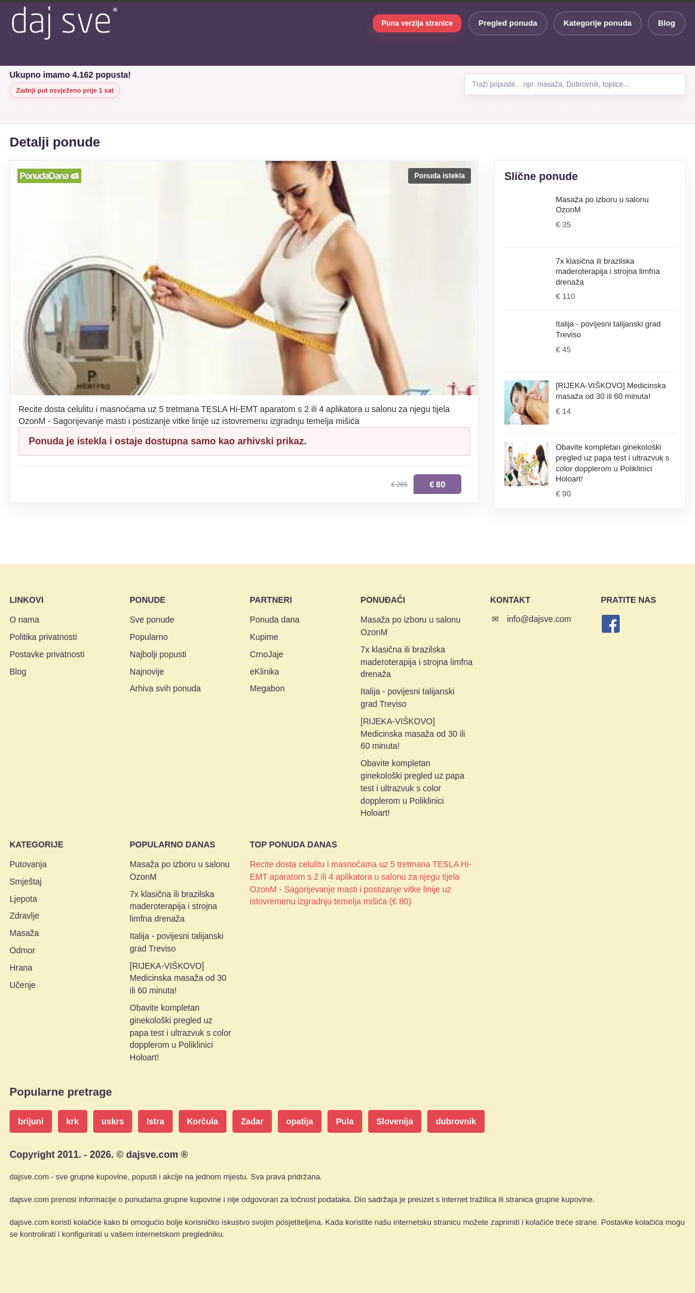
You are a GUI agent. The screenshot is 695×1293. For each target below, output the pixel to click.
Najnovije (147, 671)
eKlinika (264, 671)
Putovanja (28, 864)
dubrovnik (456, 1121)
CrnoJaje (266, 654)
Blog (666, 23)
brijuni (31, 1121)
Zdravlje (24, 915)
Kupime (264, 637)
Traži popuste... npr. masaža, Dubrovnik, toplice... (550, 84)
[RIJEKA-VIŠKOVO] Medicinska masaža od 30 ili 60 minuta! (412, 733)
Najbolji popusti (158, 654)
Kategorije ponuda (598, 23)
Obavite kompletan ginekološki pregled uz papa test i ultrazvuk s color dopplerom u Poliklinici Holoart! (412, 788)
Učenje (23, 985)
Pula (345, 1121)
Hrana (21, 967)
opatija (299, 1121)
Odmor (22, 950)
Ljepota (23, 899)
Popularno (149, 637)
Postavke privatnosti (47, 654)
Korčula (202, 1121)
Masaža (24, 933)
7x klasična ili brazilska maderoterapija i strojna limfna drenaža (416, 662)
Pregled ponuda (508, 23)
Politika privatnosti (43, 637)
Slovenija (394, 1121)
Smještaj (26, 881)
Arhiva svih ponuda (165, 688)
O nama (24, 619)
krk (72, 1121)
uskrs (113, 1121)
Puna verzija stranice (416, 23)
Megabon (267, 688)
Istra (155, 1121)
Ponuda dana (274, 619)
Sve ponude (152, 619)
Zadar (252, 1121)
